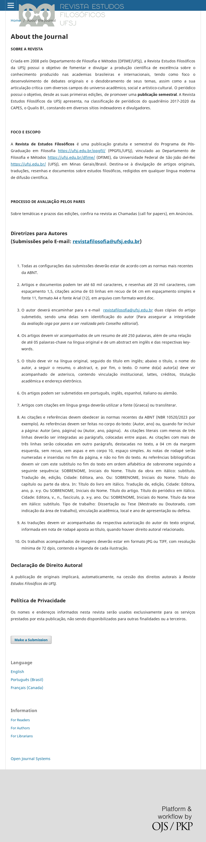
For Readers (20, 719)
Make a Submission (31, 639)
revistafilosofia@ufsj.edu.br (106, 241)
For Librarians (22, 736)
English (17, 671)
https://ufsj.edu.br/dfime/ (71, 157)
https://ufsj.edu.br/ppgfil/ (81, 150)
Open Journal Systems (30, 758)
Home (16, 20)
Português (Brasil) (27, 679)
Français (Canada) (27, 687)
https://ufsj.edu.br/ (28, 164)
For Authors (20, 728)
